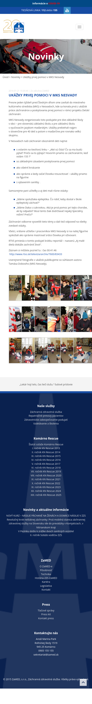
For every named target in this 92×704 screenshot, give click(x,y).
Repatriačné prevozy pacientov (46, 415)
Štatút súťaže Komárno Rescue (46, 444)
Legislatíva (46, 585)
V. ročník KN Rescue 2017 (46, 463)
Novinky (15, 77)
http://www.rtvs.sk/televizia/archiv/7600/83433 (35, 254)
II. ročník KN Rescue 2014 (46, 452)
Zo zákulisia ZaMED (40, 90)
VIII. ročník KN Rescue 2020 (46, 475)
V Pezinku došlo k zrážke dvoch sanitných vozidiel (46, 531)
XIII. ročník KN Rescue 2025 (46, 495)
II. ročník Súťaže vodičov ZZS (46, 535)
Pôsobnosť (46, 570)
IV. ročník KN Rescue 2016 (46, 459)
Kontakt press (46, 618)
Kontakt (46, 589)
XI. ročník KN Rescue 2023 (46, 487)
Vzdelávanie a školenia (46, 423)
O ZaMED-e (46, 566)
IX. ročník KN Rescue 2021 (46, 479)
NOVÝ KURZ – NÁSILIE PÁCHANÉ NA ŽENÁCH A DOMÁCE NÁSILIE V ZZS (46, 515)
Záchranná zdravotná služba (46, 412)
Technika (46, 574)
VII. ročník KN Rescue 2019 (46, 471)
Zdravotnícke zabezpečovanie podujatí (46, 419)
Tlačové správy (46, 610)
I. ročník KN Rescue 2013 (46, 448)
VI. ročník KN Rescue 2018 (46, 467)
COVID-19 (54, 3)
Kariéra (46, 581)
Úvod (6, 77)
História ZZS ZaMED (46, 578)
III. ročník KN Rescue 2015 (46, 456)
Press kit (46, 614)
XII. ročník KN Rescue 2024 (46, 491)
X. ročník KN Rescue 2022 (46, 483)
